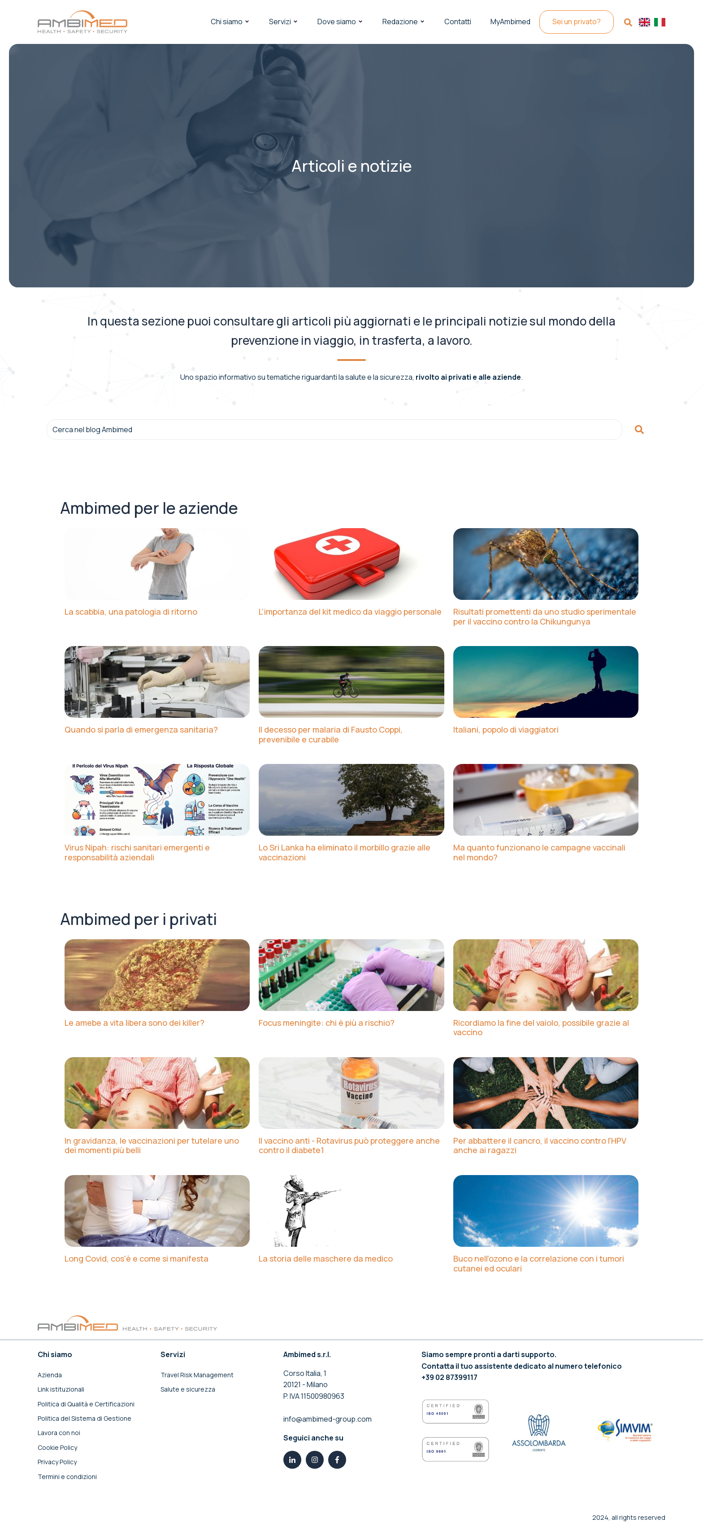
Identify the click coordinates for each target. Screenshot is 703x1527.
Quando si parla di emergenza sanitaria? (141, 730)
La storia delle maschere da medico (326, 1259)
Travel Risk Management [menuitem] (197, 1375)
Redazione (400, 21)
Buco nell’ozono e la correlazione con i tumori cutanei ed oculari (538, 1263)
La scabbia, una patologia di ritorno (131, 612)
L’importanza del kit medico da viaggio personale (350, 612)
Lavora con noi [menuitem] (59, 1432)
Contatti (457, 21)
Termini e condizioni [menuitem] (67, 1476)
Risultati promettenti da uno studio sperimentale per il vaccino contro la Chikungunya (544, 616)
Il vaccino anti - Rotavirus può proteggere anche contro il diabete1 (349, 1145)
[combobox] (334, 429)
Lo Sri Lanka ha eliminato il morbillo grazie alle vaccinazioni (344, 852)
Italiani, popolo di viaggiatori (506, 730)
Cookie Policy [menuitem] (57, 1447)
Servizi (280, 21)
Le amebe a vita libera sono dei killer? (134, 1023)
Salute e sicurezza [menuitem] (188, 1389)
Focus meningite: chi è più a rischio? (327, 1023)
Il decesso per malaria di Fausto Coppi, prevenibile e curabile (331, 734)
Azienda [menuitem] (50, 1375)
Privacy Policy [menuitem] (57, 1462)
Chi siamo (227, 21)
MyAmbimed (510, 21)
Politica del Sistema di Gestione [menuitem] (84, 1418)
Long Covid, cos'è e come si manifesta (136, 1259)
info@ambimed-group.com (327, 1419)
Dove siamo (336, 21)
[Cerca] (639, 429)
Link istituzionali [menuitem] (61, 1389)
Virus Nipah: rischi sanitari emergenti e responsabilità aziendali (137, 852)
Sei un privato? (576, 21)
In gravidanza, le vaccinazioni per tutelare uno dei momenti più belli (152, 1145)
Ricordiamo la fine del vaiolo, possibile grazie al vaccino (541, 1027)
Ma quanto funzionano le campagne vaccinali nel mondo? (539, 852)
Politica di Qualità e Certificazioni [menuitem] (86, 1404)
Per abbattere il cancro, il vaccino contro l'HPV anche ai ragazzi (539, 1145)
